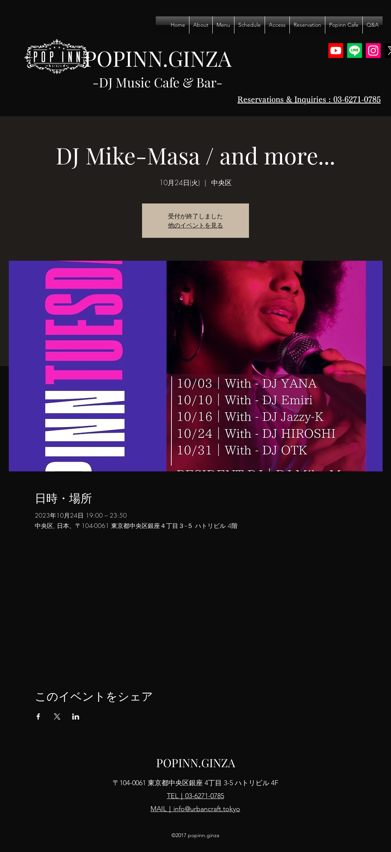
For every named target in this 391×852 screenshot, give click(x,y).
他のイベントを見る (195, 225)
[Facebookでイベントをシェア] (38, 716)
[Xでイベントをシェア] (57, 716)
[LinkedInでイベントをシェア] (75, 716)
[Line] (354, 50)
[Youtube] (335, 50)
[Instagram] (373, 50)
